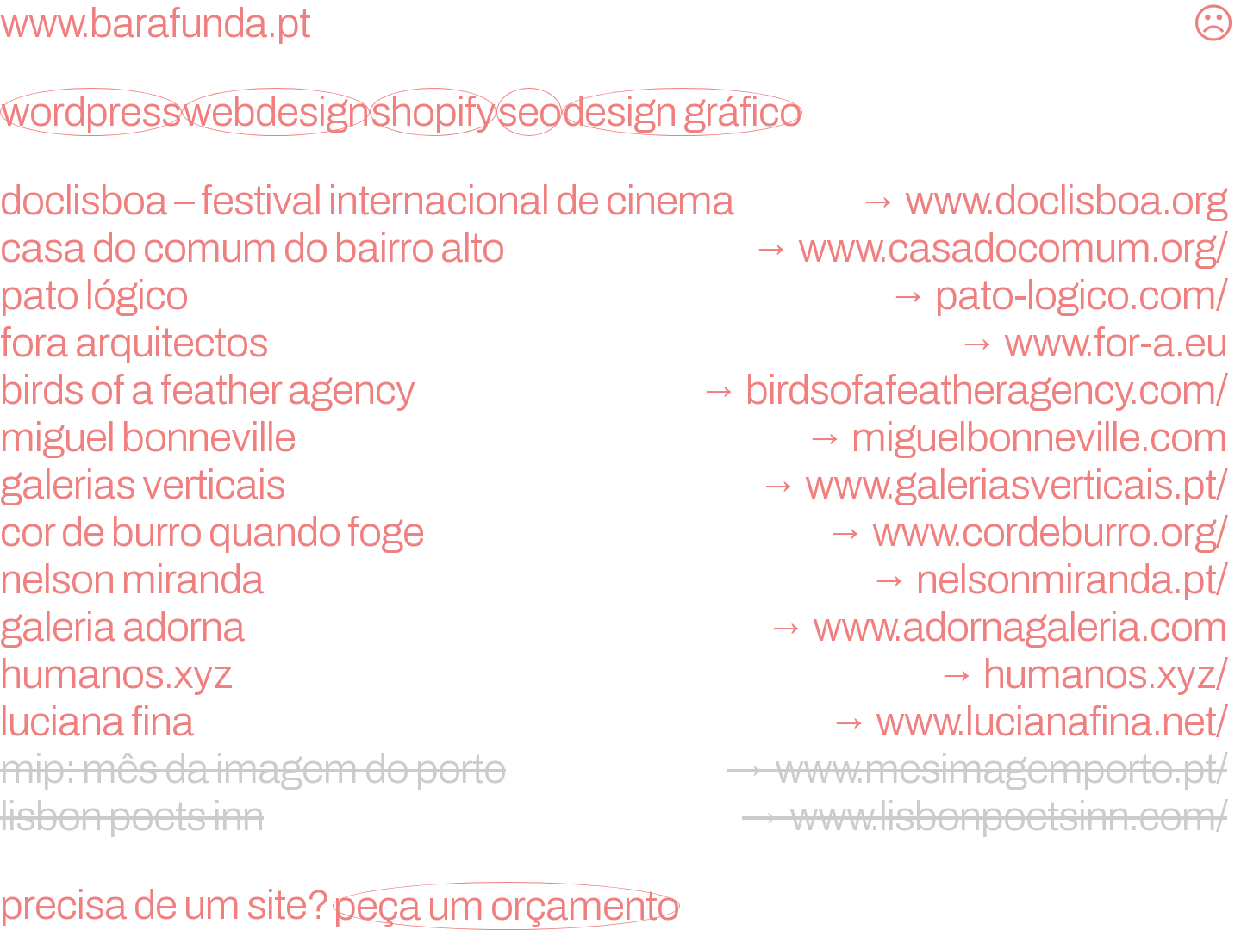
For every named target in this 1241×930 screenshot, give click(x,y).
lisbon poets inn (620, 816)
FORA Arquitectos (620, 342)
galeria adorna (620, 627)
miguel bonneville (620, 437)
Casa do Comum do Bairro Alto (620, 248)
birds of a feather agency (620, 390)
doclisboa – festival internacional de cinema (620, 200)
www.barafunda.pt (155, 23)
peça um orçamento (506, 906)
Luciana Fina (620, 721)
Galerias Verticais (620, 485)
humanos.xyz (620, 674)
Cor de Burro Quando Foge (620, 532)
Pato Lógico (620, 295)
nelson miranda (620, 579)
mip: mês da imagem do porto (620, 769)
